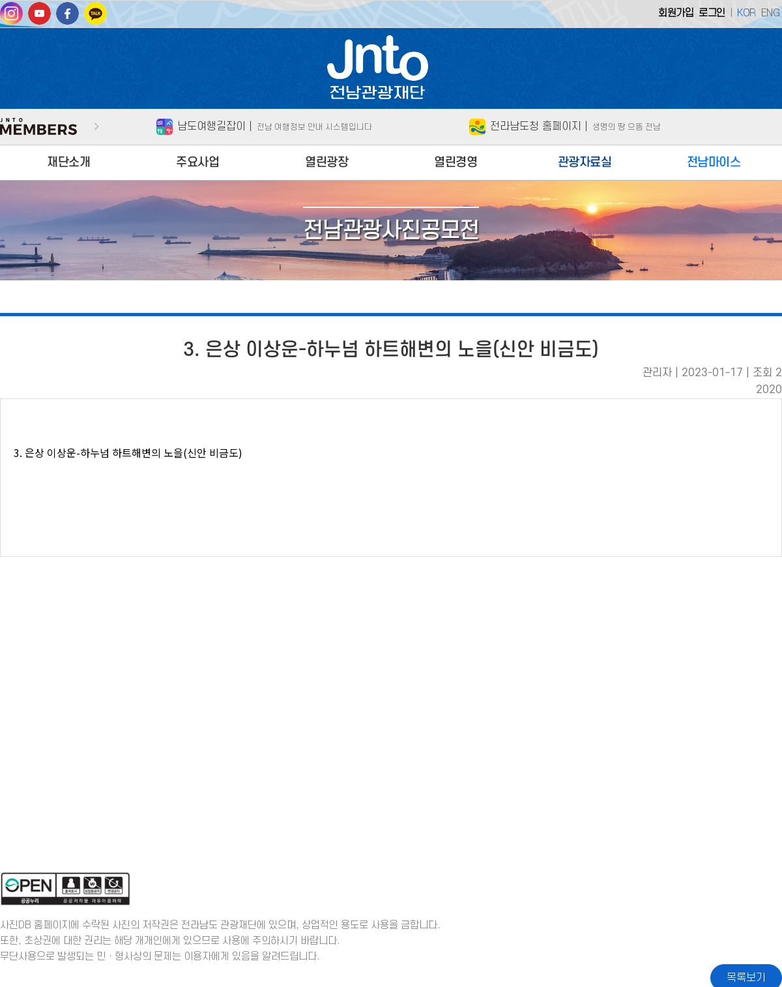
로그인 (712, 13)
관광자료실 (585, 162)
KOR (746, 13)
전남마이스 (714, 162)
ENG (770, 13)
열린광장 (326, 162)
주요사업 (197, 162)
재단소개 (68, 162)
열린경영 (455, 162)
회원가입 (675, 13)
